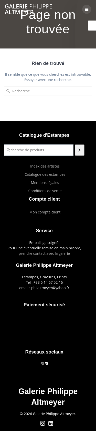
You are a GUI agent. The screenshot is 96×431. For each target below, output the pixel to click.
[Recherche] (79, 150)
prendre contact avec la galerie (44, 253)
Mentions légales (45, 182)
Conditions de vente (44, 190)
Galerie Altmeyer (28, 9)
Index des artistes (45, 166)
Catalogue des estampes (45, 174)
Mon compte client (45, 212)
